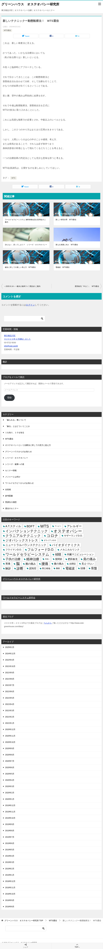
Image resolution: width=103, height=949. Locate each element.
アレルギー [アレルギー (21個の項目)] (74, 526)
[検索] (24, 318)
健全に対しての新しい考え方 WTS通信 (20, 267)
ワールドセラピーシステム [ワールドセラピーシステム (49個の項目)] (27, 554)
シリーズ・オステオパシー (16, 458)
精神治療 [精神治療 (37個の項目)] (32, 559)
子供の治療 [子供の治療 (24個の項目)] (13, 559)
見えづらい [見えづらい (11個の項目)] (88, 563)
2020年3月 (9, 786)
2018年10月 (10, 894)
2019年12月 (10, 805)
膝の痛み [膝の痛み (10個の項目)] (59, 563)
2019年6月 (9, 843)
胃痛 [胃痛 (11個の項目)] (7, 563)
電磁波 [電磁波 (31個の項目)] (70, 568)
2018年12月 (10, 881)
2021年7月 (9, 685)
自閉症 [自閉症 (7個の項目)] (72, 564)
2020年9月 (9, 748)
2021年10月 (10, 666)
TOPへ (77, 946)
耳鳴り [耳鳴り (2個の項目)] (47, 559)
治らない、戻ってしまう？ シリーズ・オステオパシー (26, 245)
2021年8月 (9, 679)
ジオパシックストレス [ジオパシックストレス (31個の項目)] (21, 540)
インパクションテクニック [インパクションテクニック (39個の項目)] (26, 531)
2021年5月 (9, 698)
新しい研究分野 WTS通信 (66, 220)
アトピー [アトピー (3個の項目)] (58, 526)
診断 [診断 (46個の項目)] (20, 568)
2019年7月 (9, 837)
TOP (23, 920)
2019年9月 (9, 824)
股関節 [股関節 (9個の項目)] (58, 559)
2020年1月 (9, 799)
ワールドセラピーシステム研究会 (19, 598)
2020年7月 (9, 761)
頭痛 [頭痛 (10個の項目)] (82, 568)
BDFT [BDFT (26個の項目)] (31, 526)
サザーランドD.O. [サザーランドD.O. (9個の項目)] (73, 535)
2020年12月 (10, 729)
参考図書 (9, 496)
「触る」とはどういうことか (17, 426)
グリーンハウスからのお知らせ (18, 451)
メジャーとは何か (12, 477)
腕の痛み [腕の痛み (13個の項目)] (30, 563)
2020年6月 (9, 767)
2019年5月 (9, 849)
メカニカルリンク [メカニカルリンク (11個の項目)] (69, 549)
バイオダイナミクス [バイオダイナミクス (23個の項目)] (66, 545)
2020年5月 (9, 774)
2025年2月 (9, 647)
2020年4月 (9, 780)
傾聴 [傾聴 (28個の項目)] (58, 554)
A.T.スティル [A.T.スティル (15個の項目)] (13, 526)
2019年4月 (9, 856)
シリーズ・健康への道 (14, 464)
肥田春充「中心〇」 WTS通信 (87, 286)
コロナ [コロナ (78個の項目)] (52, 536)
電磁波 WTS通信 (62, 267)
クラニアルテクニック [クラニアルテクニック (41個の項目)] (23, 536)
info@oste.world (11, 346)
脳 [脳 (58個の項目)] (18, 564)
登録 (9, 397)
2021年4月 (9, 704)
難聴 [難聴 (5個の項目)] (58, 568)
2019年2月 (9, 869)
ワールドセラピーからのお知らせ (19, 483)
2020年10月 (10, 742)
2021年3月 (9, 710)
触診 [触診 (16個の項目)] (8, 568)
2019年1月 (9, 875)
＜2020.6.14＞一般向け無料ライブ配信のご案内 (22, 286)
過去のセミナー (11, 508)
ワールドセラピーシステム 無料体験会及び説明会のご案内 (25, 221)
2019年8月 (9, 830)
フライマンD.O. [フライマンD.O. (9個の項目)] (13, 549)
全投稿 (8, 489)
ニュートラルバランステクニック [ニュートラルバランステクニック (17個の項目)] (25, 544)
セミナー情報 (11, 470)
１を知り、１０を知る (14, 432)
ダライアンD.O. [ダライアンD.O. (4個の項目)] (50, 540)
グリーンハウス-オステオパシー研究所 (21, 579)
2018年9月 (9, 900)
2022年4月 (9, 660)
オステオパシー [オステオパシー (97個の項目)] (68, 531)
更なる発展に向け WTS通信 (67, 245)
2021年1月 (9, 723)
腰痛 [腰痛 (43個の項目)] (44, 564)
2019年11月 (10, 812)
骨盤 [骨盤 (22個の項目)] (94, 568)
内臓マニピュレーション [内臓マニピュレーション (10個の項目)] (80, 554)
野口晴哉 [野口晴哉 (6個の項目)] (46, 568)
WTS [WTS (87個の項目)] (44, 526)
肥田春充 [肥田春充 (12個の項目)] (73, 559)
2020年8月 (9, 755)
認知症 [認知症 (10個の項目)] (32, 568)
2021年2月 (9, 717)
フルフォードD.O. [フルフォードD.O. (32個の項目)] (40, 549)
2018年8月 (9, 906)
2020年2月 (9, 793)
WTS (13, 178)
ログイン (30, 305)
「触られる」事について (15, 420)
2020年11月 (10, 736)
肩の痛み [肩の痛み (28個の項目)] (89, 559)
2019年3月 (9, 862)
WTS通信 (7, 30)
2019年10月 (10, 818)
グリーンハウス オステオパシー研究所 (30, 4)
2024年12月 (10, 653)
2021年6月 (9, 691)
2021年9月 (9, 672)
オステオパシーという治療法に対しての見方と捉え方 (28, 445)
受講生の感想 (11, 502)
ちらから (48, 623)
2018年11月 (10, 887)
